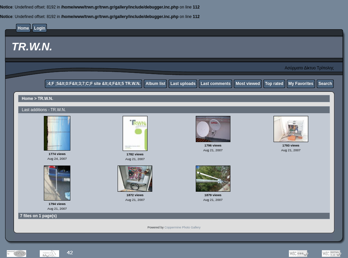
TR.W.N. (45, 98)
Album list (155, 83)
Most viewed (248, 83)
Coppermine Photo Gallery (182, 227)
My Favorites (301, 83)
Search (325, 83)
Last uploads (182, 83)
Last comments (215, 83)
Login (39, 28)
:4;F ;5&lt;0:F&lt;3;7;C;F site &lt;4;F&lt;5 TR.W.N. (93, 83)
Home (23, 28)
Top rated (274, 83)
